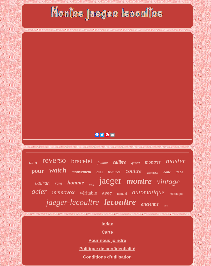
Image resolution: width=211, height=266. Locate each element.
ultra (33, 162)
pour (37, 170)
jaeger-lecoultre (72, 202)
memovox (63, 192)
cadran (42, 183)
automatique (148, 192)
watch (57, 170)
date (179, 172)
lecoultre (120, 202)
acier (39, 191)
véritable (88, 193)
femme (102, 163)
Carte (107, 232)
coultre (133, 171)
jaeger (110, 181)
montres (153, 162)
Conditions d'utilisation (107, 257)
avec (107, 193)
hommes (114, 172)
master (175, 161)
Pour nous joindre (107, 240)
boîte (167, 172)
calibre (119, 162)
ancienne (150, 204)
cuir (166, 205)
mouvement (81, 172)
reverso (54, 160)
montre (139, 181)
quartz (135, 163)
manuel (122, 194)
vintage (168, 181)
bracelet (81, 161)
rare (58, 183)
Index (107, 223)
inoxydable (152, 172)
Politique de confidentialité (107, 248)
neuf (91, 184)
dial (99, 172)
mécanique (176, 194)
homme (75, 182)
